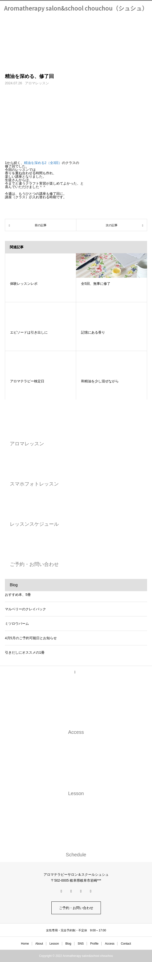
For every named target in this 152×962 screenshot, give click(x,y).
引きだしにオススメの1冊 (25, 652)
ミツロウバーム (17, 623)
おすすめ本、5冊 (18, 595)
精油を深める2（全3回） (43, 163)
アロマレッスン (37, 83)
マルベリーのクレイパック (25, 609)
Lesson (54, 943)
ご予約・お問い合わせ (76, 908)
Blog (68, 943)
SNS (81, 943)
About (39, 943)
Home (25, 943)
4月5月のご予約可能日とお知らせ (31, 638)
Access (110, 943)
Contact (126, 943)
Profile (94, 943)
